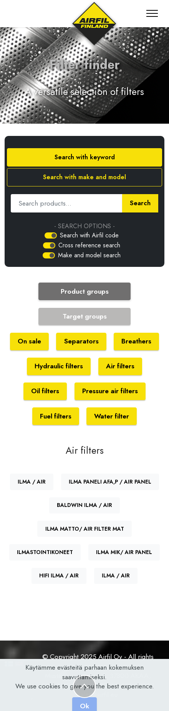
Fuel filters (55, 416)
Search (140, 203)
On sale (29, 341)
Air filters (120, 366)
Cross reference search (89, 245)
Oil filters (45, 391)
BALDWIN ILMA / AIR (84, 505)
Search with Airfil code (89, 235)
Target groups (85, 316)
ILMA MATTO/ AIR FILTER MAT (84, 529)
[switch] (51, 235)
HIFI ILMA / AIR (59, 575)
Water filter (111, 416)
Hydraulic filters (59, 366)
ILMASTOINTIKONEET (45, 552)
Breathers (136, 341)
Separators (81, 341)
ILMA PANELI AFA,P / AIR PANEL (110, 481)
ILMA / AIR (32, 481)
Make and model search (89, 255)
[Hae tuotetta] (67, 203)
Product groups (85, 291)
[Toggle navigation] (152, 13)
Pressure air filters (110, 391)
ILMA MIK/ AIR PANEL (124, 552)
